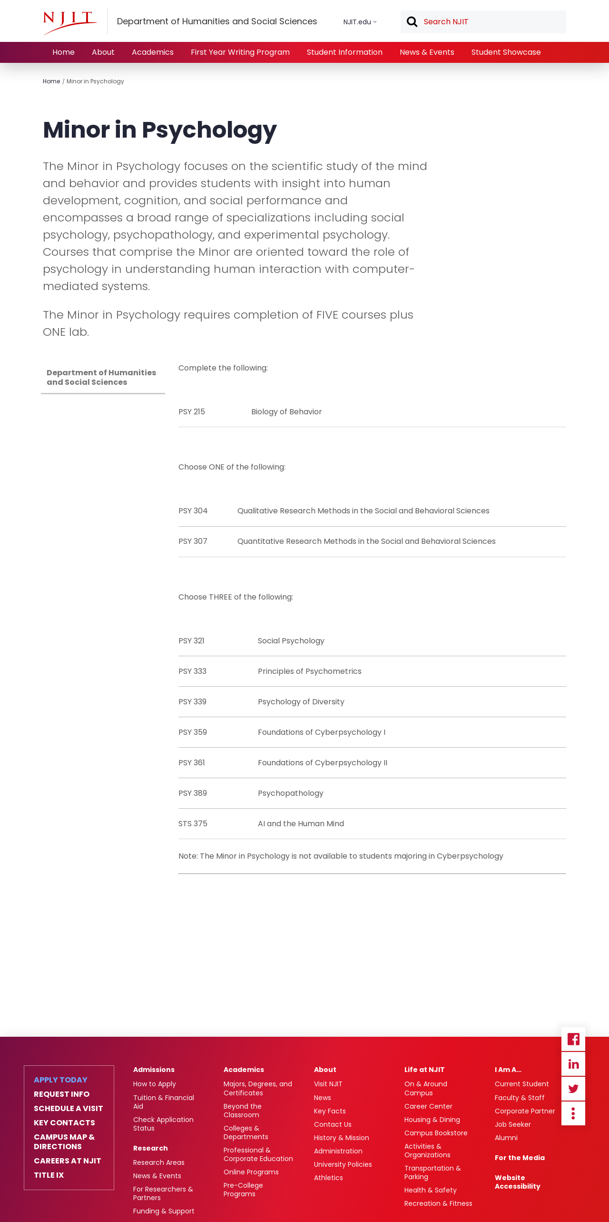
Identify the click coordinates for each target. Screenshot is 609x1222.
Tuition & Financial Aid (163, 1102)
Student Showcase (506, 52)
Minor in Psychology (95, 81)
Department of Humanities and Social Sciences (101, 377)
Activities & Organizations (427, 1150)
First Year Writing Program (240, 52)
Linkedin (573, 1064)
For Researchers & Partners (163, 1193)
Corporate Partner (525, 1111)
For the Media (520, 1157)
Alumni (506, 1137)
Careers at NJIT (67, 1161)
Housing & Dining (432, 1119)
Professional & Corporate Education (258, 1154)
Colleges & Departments (246, 1132)
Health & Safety (430, 1190)
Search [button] (411, 22)
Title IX (49, 1175)
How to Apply (154, 1084)
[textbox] (483, 21)
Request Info (61, 1094)
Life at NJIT (424, 1069)
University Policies (343, 1164)
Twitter (573, 1089)
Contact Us (333, 1124)
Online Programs (251, 1172)
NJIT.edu (357, 22)
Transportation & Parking (432, 1172)
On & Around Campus (425, 1088)
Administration (338, 1151)
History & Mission (341, 1137)
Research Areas (159, 1162)
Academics (153, 52)
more (573, 1113)
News (322, 1097)
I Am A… (508, 1069)
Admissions (154, 1069)
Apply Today (61, 1080)
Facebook (573, 1039)
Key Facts (330, 1111)
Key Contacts (64, 1123)
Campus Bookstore (436, 1133)
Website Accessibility (517, 1182)
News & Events (427, 52)
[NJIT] (70, 23)
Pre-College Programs (243, 1189)
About (103, 52)
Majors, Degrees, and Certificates (258, 1088)
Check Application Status (163, 1123)
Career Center (428, 1106)
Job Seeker (513, 1124)
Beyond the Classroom (243, 1110)
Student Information (345, 52)
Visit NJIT (328, 1084)
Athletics (328, 1177)
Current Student (522, 1084)
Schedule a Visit (68, 1108)
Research (150, 1148)
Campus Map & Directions (64, 1142)
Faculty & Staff (520, 1097)
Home (63, 52)
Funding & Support (164, 1211)
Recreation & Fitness (438, 1203)
